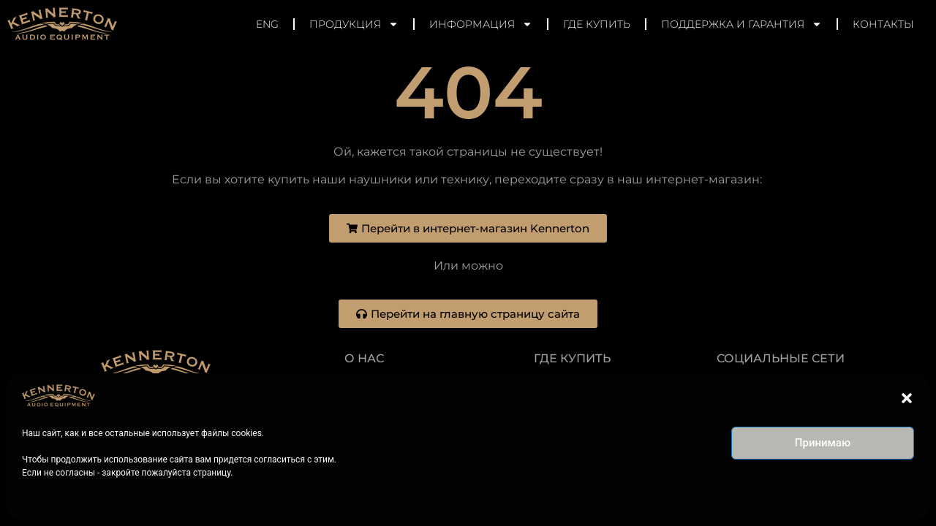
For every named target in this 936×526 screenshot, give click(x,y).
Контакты (883, 24)
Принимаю (822, 442)
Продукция (354, 24)
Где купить (596, 24)
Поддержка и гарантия (741, 24)
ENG (267, 24)
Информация (480, 24)
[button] (906, 398)
